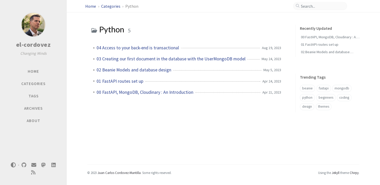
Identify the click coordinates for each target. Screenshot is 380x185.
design (307, 106)
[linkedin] (53, 165)
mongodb (342, 88)
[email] (34, 165)
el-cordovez (33, 45)
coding (344, 97)
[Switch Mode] (13, 165)
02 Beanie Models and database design (134, 70)
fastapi (324, 88)
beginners (326, 97)
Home (91, 6)
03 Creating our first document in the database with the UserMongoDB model (171, 59)
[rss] (33, 172)
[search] (322, 6)
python (307, 97)
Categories (111, 6)
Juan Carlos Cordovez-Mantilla (119, 173)
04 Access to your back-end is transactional (138, 48)
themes (323, 106)
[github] (24, 165)
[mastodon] (44, 165)
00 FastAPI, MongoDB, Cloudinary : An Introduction (145, 92)
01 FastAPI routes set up (120, 81)
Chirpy (354, 173)
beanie (307, 88)
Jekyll (335, 173)
